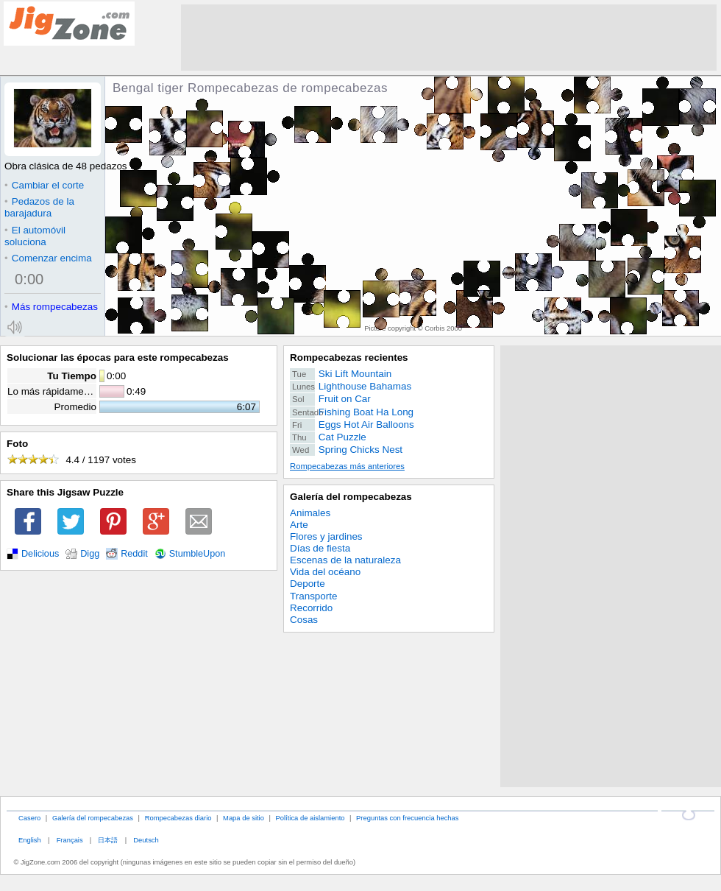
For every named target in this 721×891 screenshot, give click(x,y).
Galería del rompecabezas (351, 496)
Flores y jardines (326, 536)
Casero (29, 818)
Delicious (40, 554)
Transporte (313, 596)
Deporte (307, 583)
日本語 (108, 840)
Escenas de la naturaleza (345, 560)
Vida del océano (325, 571)
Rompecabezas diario (178, 818)
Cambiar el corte (44, 185)
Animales (310, 512)
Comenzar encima (48, 258)
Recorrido (311, 607)
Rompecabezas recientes (349, 357)
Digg (89, 554)
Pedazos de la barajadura (39, 207)
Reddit (134, 554)
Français (70, 840)
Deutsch (145, 840)
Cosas (304, 619)
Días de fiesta (320, 548)
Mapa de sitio (243, 818)
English (29, 840)
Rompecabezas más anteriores (347, 466)
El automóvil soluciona (34, 236)
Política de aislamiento (310, 818)
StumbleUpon (197, 554)
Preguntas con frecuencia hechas (407, 818)
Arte (299, 524)
